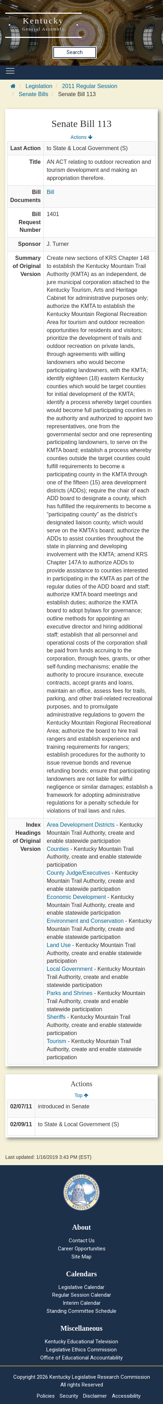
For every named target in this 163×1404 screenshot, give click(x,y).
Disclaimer (95, 1396)
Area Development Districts (81, 825)
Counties (58, 849)
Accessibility (126, 1396)
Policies (46, 1396)
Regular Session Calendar (81, 1295)
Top (81, 1095)
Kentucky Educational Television (81, 1341)
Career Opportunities (82, 1248)
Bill (50, 192)
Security (69, 1396)
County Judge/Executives (78, 873)
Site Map (81, 1257)
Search (75, 52)
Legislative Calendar (81, 1287)
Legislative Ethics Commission (81, 1349)
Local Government (70, 969)
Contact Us (82, 1240)
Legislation (39, 86)
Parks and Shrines (70, 993)
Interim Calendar (82, 1303)
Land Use (59, 945)
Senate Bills (33, 94)
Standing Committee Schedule (81, 1311)
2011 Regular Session (89, 86)
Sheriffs (56, 1017)
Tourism (56, 1041)
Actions (81, 137)
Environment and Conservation (85, 921)
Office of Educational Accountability (81, 1358)
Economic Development (76, 897)
